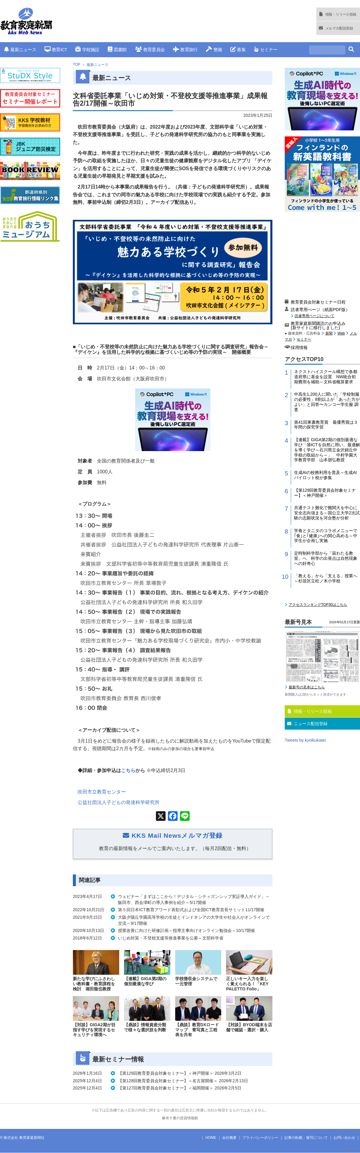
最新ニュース (20, 49)
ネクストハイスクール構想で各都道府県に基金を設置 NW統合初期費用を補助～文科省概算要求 (325, 376)
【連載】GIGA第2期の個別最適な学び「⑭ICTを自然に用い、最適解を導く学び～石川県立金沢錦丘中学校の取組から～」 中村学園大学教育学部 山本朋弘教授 (327, 449)
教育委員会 (150, 49)
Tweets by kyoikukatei (305, 740)
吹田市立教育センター (102, 791)
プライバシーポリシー (260, 1138)
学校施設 (87, 49)
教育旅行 (185, 49)
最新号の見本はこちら (307, 687)
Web (341, 333)
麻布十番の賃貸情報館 (180, 1118)
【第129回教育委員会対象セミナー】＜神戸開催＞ (325, 493)
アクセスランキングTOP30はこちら (318, 605)
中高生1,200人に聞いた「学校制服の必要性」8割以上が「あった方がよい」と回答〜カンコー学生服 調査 (327, 402)
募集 (238, 49)
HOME (211, 1138)
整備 (214, 49)
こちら (128, 770)
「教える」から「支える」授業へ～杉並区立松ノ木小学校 (325, 578)
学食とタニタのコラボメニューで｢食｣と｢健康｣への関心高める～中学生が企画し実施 (325, 535)
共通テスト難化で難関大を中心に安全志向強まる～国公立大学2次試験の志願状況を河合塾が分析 (327, 512)
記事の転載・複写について (306, 1138)
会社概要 (229, 1138)
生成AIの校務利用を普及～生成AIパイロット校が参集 (325, 475)
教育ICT (56, 49)
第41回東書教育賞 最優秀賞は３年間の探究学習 (326, 425)
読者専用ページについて (314, 316)
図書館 (117, 49)
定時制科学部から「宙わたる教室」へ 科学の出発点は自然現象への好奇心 (325, 558)
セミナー (265, 49)
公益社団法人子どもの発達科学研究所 (119, 802)
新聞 (329, 333)
